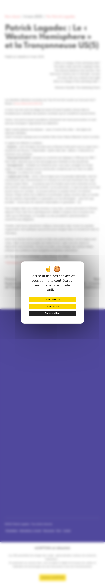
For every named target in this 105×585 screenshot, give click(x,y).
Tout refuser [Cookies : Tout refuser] (52, 306)
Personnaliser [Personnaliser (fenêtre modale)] (52, 313)
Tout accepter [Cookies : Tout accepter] (52, 299)
